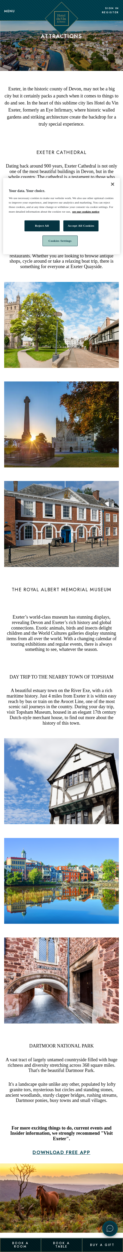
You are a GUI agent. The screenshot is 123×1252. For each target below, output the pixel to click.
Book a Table (61, 1245)
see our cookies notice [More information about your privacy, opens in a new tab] (85, 211)
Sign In (112, 8)
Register (110, 12)
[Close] (112, 184)
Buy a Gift (102, 1244)
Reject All (42, 225)
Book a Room (20, 1245)
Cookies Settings (60, 240)
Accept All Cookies (81, 225)
